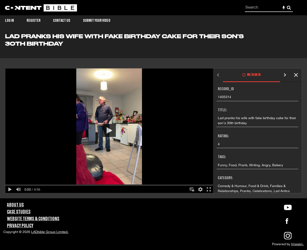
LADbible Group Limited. (49, 232)
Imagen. (297, 244)
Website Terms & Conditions (33, 219)
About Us (15, 205)
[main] (153, 115)
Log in (9, 20)
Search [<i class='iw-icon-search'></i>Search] (289, 7)
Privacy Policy (20, 225)
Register (34, 20)
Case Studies (18, 212)
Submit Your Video (96, 20)
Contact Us (61, 20)
